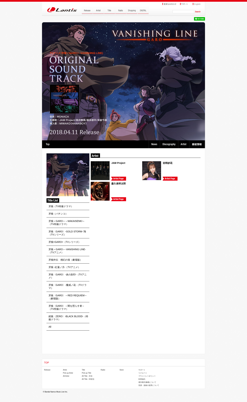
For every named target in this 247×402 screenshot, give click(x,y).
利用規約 (141, 379)
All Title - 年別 (87, 376)
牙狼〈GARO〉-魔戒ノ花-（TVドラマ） (68, 286)
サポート (141, 370)
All (50, 326)
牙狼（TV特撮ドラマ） (61, 206)
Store (122, 370)
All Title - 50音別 (88, 379)
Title (83, 370)
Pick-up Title (86, 373)
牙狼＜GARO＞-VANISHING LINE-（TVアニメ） (67, 251)
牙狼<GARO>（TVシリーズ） (65, 242)
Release (47, 370)
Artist (184, 144)
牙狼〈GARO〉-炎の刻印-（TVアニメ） (68, 276)
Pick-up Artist (68, 373)
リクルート (142, 373)
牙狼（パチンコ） (58, 213)
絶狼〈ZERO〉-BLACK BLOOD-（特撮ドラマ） (68, 318)
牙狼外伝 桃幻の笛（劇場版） (65, 259)
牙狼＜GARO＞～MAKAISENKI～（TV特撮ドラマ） (67, 223)
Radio (103, 370)
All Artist (66, 376)
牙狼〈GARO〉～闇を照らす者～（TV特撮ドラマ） (66, 307)
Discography (169, 144)
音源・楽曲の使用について (148, 385)
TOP (47, 144)
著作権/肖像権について (147, 382)
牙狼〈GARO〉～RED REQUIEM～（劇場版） (68, 297)
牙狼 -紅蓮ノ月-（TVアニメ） (64, 267)
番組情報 (197, 144)
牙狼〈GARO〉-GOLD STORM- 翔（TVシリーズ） (67, 233)
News (154, 144)
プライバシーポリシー (147, 376)
